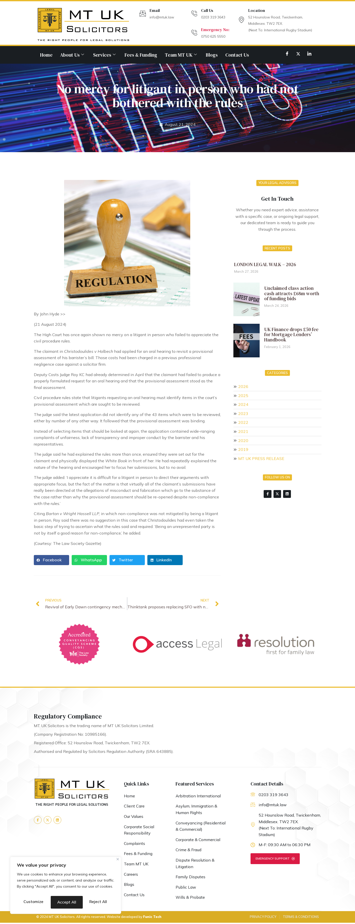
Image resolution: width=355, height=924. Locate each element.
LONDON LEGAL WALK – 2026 (265, 264)
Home (46, 55)
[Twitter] (298, 53)
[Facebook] (287, 53)
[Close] (118, 848)
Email (155, 10)
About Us (72, 55)
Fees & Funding (141, 55)
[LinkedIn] (309, 53)
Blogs (212, 55)
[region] (65, 880)
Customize (41, 889)
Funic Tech (152, 918)
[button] (51, 560)
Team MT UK (181, 55)
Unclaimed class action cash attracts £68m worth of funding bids (291, 293)
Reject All (89, 889)
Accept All (65, 902)
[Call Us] (194, 13)
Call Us (207, 10)
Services (104, 55)
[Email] (143, 13)
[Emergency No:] (194, 33)
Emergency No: (215, 29)
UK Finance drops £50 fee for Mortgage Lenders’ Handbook (291, 334)
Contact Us (237, 55)
